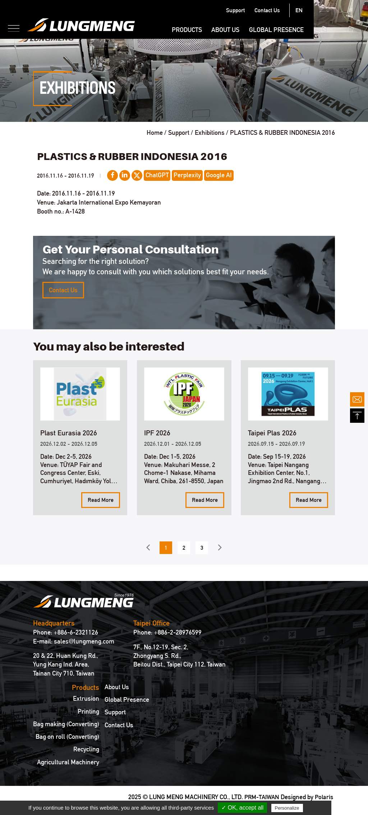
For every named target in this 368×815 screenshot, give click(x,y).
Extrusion (86, 698)
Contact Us (321, 10)
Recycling (86, 749)
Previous (148, 547)
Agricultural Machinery (68, 762)
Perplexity (187, 175)
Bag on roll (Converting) (67, 736)
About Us (280, 29)
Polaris (323, 797)
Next (219, 547)
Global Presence (330, 29)
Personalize (287, 808)
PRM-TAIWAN (259, 797)
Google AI (219, 175)
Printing (88, 711)
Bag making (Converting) (66, 724)
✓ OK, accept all (242, 808)
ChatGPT (157, 175)
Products (241, 29)
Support (289, 10)
